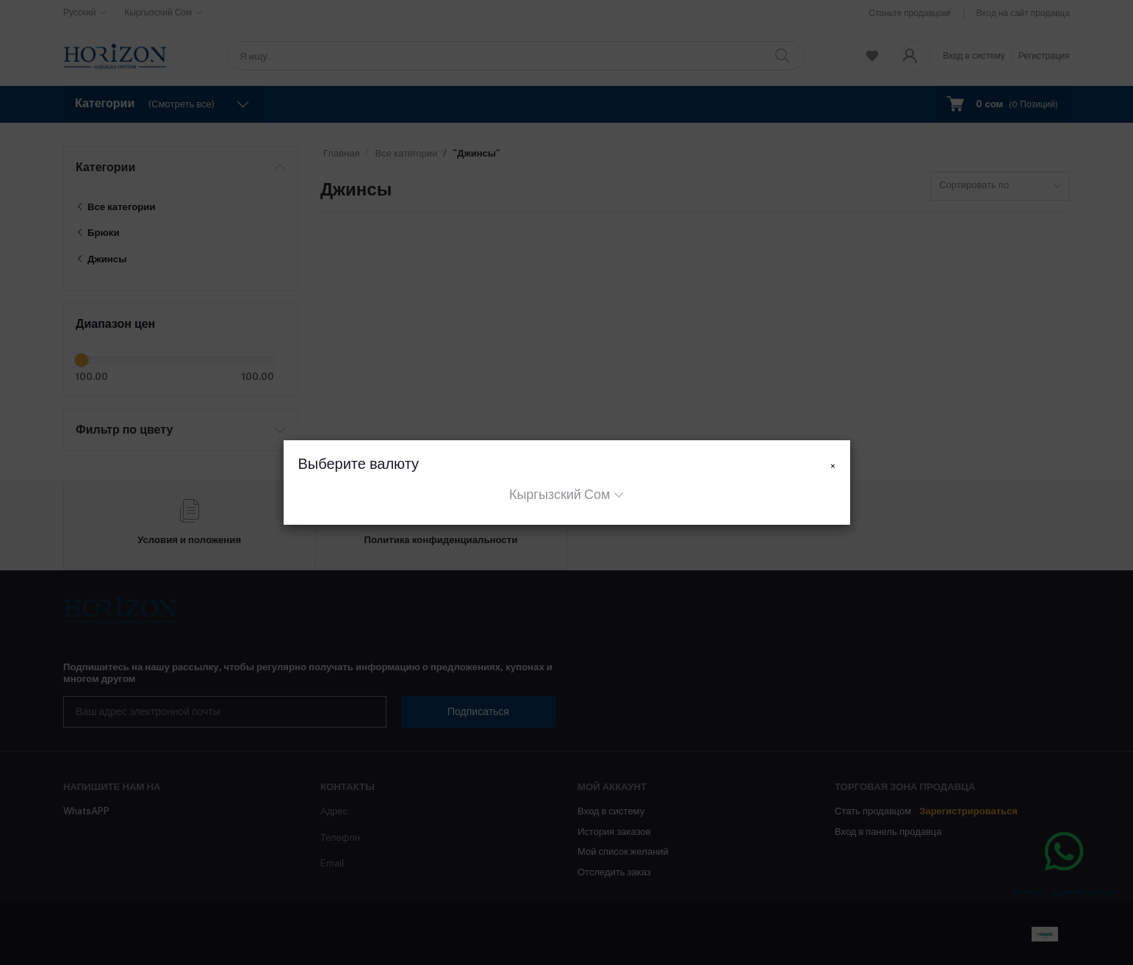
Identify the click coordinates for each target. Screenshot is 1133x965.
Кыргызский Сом (559, 494)
